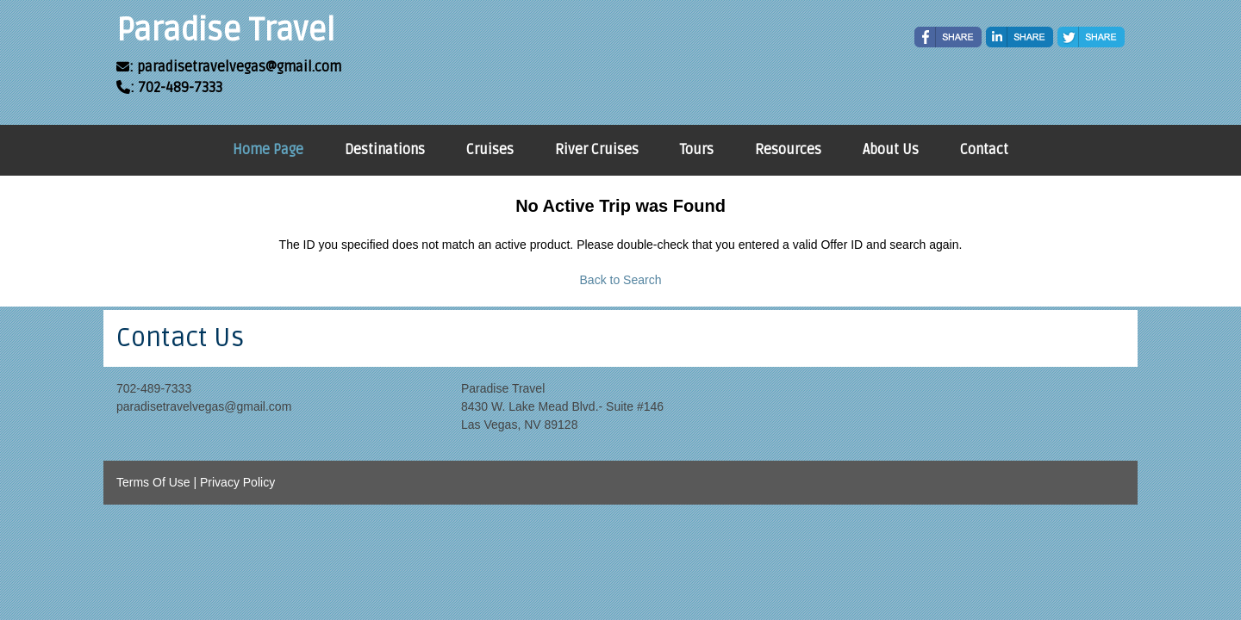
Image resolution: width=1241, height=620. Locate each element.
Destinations (385, 149)
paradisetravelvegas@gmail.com (203, 406)
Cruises (490, 149)
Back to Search (621, 280)
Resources (788, 149)
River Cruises (597, 149)
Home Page (268, 149)
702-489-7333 (153, 388)
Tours (697, 149)
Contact (984, 149)
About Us (891, 149)
